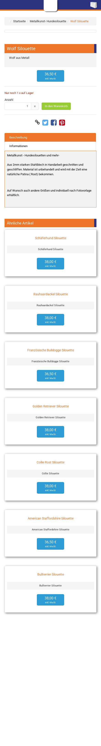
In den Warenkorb (56, 106)
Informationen (18, 146)
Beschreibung (18, 137)
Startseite (19, 21)
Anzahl (9, 99)
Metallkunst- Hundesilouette (48, 21)
